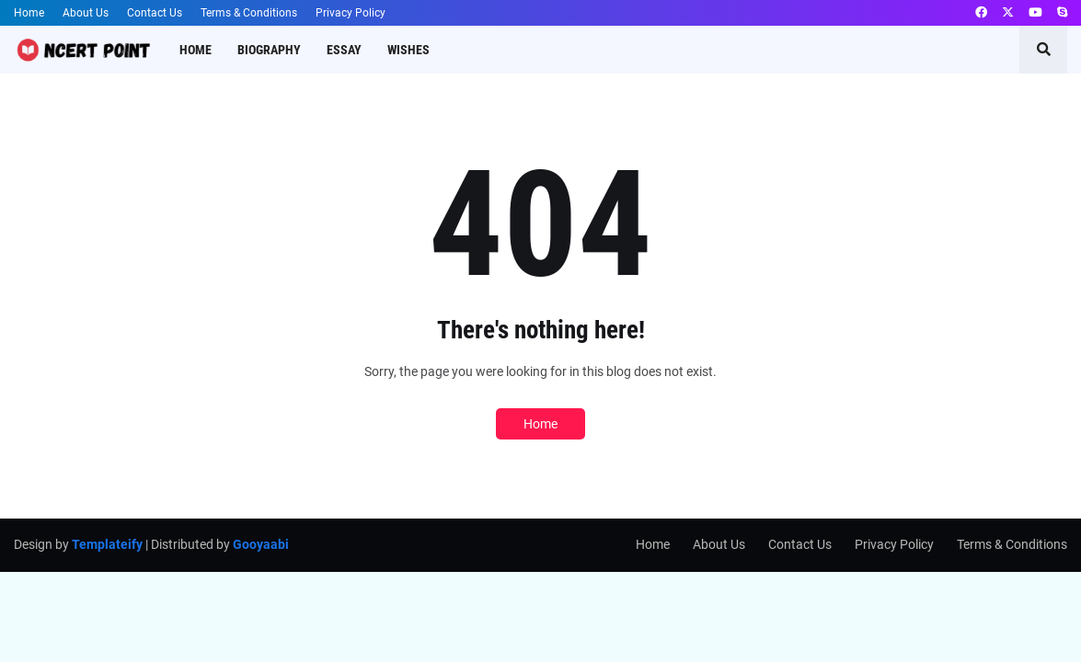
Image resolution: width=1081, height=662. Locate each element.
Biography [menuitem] (269, 49)
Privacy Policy (350, 12)
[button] (1043, 50)
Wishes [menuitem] (408, 49)
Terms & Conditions (249, 12)
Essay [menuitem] (344, 49)
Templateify (107, 544)
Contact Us (154, 12)
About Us (86, 12)
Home (29, 12)
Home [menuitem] (195, 49)
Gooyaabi (261, 544)
